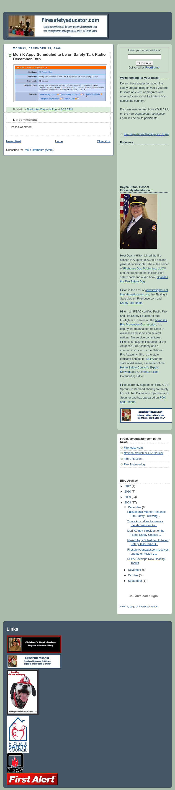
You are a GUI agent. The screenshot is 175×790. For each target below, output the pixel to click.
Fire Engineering (134, 464)
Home (59, 141)
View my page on (138, 606)
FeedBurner (153, 67)
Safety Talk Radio (131, 303)
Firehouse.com (148, 371)
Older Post (104, 141)
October (133, 575)
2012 (128, 486)
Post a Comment (21, 127)
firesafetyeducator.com (134, 294)
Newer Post (13, 141)
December (135, 507)
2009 (128, 497)
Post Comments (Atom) (39, 150)
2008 (128, 502)
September (135, 580)
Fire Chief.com (133, 458)
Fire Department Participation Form (146, 134)
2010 (128, 491)
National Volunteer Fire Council (143, 453)
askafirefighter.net (156, 290)
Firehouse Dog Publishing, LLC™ (144, 268)
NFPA (150, 359)
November (135, 570)
